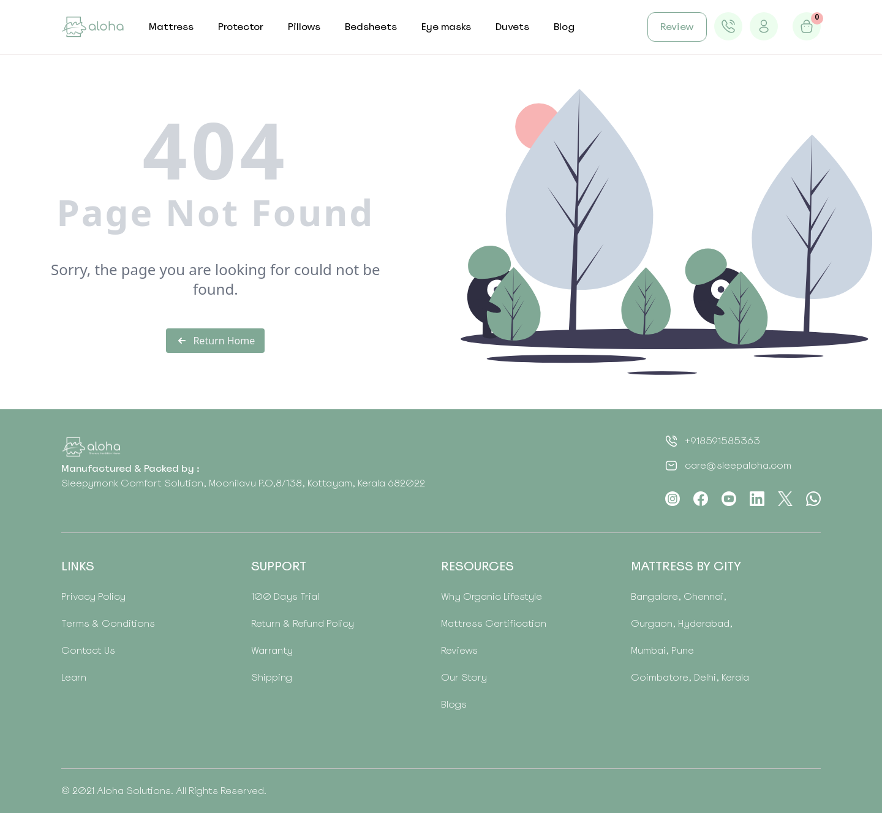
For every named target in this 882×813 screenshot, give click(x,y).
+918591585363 (722, 440)
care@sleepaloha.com (738, 465)
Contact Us (88, 650)
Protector (240, 26)
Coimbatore (659, 677)
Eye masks (446, 26)
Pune (681, 650)
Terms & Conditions (108, 623)
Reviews (459, 650)
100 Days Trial (285, 596)
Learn (73, 677)
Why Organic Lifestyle (491, 596)
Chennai (702, 596)
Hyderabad (702, 623)
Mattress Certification (493, 623)
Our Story (464, 677)
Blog (564, 26)
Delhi (704, 677)
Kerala (734, 677)
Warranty (272, 650)
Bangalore (654, 596)
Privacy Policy (93, 596)
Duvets (512, 26)
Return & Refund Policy (302, 623)
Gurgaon (652, 623)
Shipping (271, 677)
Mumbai (648, 650)
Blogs (454, 704)
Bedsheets (371, 26)
